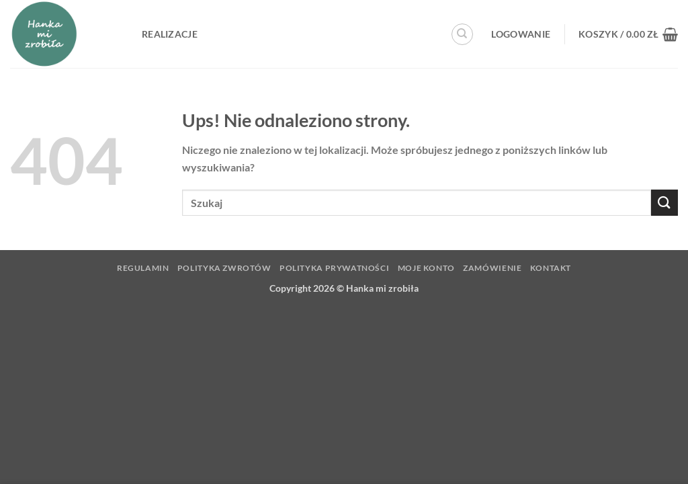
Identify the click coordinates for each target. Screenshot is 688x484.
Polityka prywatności (334, 268)
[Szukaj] (462, 34)
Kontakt (550, 268)
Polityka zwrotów (224, 268)
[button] (520, 34)
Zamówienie (492, 268)
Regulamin (143, 268)
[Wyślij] (664, 203)
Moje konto (426, 268)
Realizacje (170, 34)
